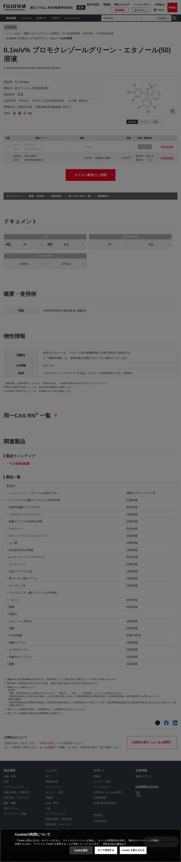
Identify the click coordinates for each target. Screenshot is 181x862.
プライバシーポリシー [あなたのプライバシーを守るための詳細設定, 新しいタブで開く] (114, 843)
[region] (90, 845)
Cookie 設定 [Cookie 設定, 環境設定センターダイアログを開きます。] (81, 850)
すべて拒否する (106, 850)
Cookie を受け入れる (133, 850)
